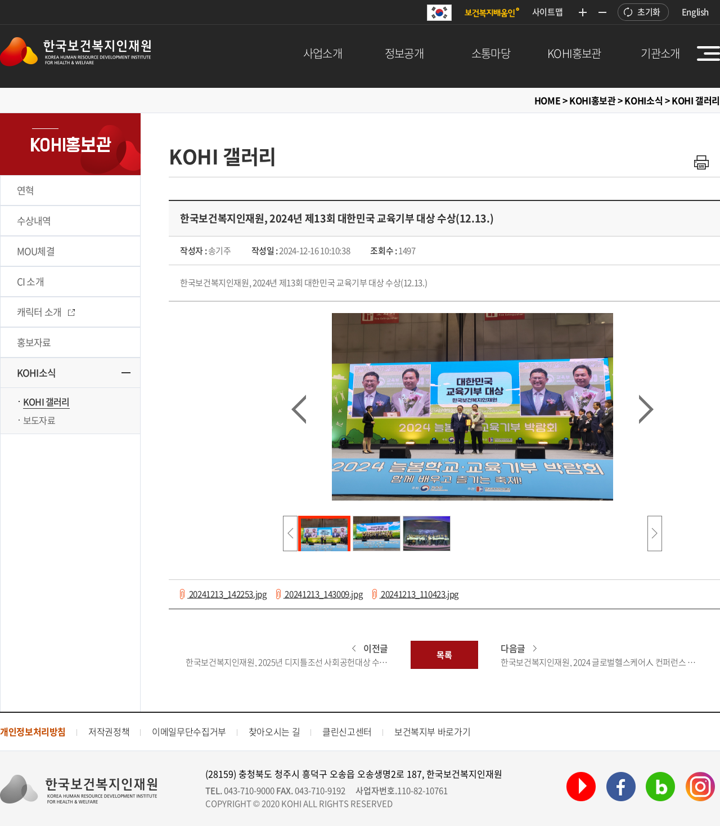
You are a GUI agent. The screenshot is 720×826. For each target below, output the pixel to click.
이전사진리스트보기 (290, 533)
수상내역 (34, 220)
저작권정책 (108, 731)
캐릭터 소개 (46, 312)
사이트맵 (547, 12)
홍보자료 (34, 342)
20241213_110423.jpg (419, 594)
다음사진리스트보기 (654, 533)
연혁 (25, 190)
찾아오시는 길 (274, 731)
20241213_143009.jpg (323, 594)
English (695, 12)
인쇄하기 (701, 162)
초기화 (648, 12)
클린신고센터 (347, 731)
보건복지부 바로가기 (432, 731)
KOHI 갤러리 (46, 401)
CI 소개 (30, 281)
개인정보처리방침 (33, 731)
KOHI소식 (36, 372)
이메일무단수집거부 (189, 731)
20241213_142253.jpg (227, 594)
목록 (444, 655)
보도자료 (39, 420)
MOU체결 (36, 251)
